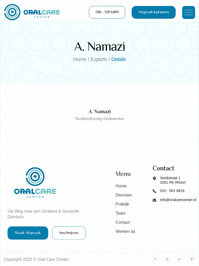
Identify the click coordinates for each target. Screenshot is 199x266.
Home (121, 201)
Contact (123, 238)
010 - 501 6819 (107, 12)
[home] (32, 12)
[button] (188, 12)
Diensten (124, 210)
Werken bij (125, 247)
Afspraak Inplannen (153, 12)
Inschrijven (69, 236)
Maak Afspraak (28, 236)
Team (121, 229)
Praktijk (122, 219)
